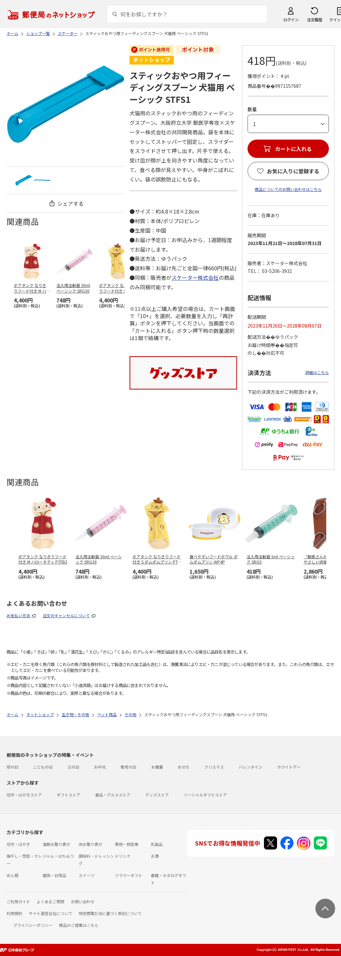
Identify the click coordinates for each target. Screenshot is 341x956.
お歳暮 (157, 767)
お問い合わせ (82, 901)
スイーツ (86, 875)
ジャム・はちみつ (58, 856)
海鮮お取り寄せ (56, 844)
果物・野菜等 (126, 844)
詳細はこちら (317, 372)
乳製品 (157, 844)
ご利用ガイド (18, 901)
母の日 (12, 767)
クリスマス (214, 767)
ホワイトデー (289, 767)
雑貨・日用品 (54, 875)
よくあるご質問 (50, 901)
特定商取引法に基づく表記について (110, 913)
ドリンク (122, 856)
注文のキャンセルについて (66, 615)
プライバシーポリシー (32, 925)
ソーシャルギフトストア (205, 794)
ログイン (290, 19)
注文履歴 (314, 19)
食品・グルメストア (112, 794)
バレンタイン (250, 767)
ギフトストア (68, 794)
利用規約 (14, 913)
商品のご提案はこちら (78, 925)
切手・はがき (18, 844)
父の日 (73, 767)
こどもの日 (43, 767)
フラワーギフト (128, 875)
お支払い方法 (18, 615)
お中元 (100, 767)
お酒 (155, 856)
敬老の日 (128, 767)
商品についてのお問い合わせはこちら (288, 189)
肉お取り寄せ (90, 844)
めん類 (12, 875)
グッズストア (157, 794)
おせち (184, 767)
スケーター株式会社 (195, 277)
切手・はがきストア (24, 794)
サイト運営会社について (50, 913)
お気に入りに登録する (293, 171)
